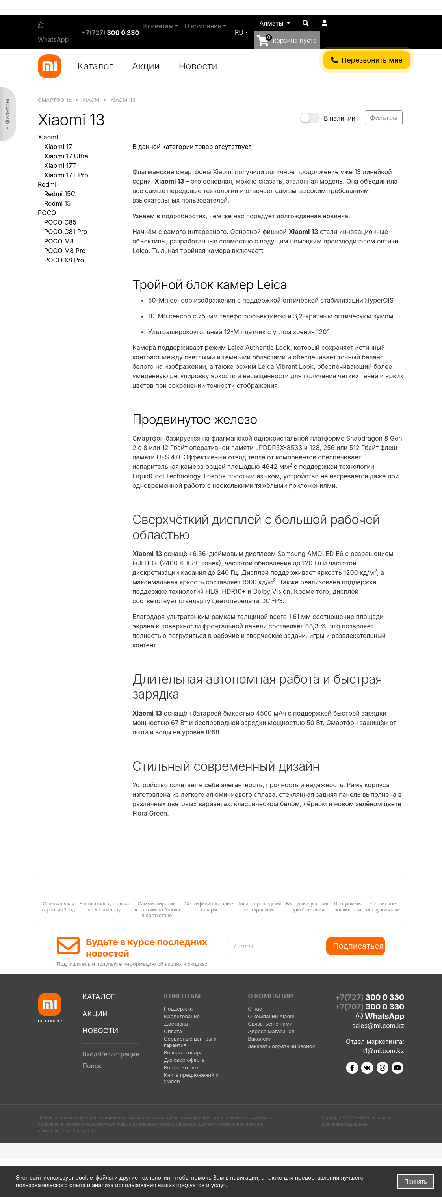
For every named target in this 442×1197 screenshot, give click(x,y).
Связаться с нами (270, 1023)
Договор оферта (184, 1060)
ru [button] (239, 32)
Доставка (176, 1023)
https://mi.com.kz (79, 1130)
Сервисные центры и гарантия (190, 1041)
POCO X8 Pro (64, 260)
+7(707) (369, 1006)
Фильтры (7, 111)
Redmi (47, 184)
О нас (255, 1009)
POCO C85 (60, 222)
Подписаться (358, 946)
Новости (198, 66)
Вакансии (260, 1038)
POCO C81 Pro (65, 232)
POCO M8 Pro (64, 251)
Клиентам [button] (158, 26)
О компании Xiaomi (271, 1016)
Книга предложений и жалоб (191, 1078)
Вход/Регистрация (110, 1054)
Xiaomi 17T (60, 165)
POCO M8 (59, 241)
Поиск (92, 1066)
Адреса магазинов (271, 1031)
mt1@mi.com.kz (380, 1051)
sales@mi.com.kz (378, 1026)
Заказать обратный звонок (281, 1046)
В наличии (339, 118)
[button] (274, 23)
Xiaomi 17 (58, 147)
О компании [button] (202, 26)
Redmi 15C (59, 194)
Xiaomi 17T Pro (66, 175)
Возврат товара (183, 1052)
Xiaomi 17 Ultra (66, 156)
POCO (47, 213)
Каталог (95, 66)
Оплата (173, 1031)
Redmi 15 (57, 203)
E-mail (243, 946)
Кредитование (182, 1016)
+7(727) (110, 33)
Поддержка (178, 1009)
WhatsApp (53, 32)
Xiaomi (48, 137)
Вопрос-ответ (181, 1067)
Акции (146, 66)
